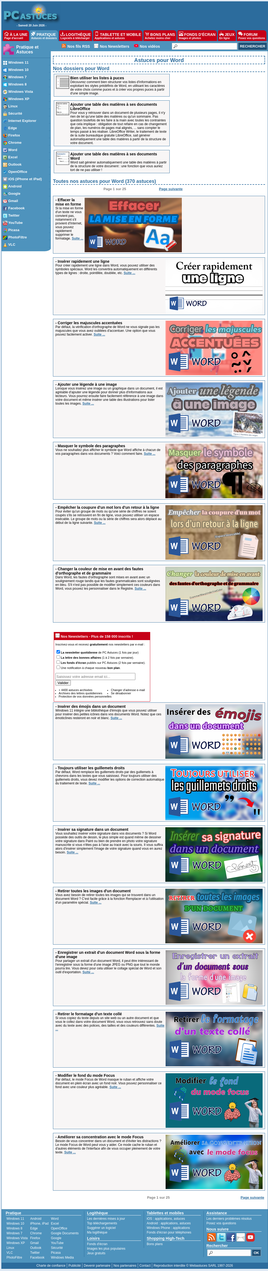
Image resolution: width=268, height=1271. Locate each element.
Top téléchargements (102, 1223)
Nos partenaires (124, 1265)
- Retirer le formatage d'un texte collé (88, 1014)
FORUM (251, 36)
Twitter (35, 1253)
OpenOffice (59, 1228)
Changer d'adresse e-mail (128, 690)
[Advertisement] (224, 155)
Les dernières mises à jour (106, 1219)
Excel (55, 1223)
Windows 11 (15, 1219)
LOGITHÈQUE (76, 36)
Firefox (35, 1238)
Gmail (34, 1243)
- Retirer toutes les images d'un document (93, 891)
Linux (10, 1248)
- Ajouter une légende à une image (86, 384)
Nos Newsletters (114, 46)
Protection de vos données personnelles (85, 696)
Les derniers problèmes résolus (229, 1219)
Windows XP (15, 1243)
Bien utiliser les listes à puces (97, 78)
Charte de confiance (50, 1265)
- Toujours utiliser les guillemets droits (90, 768)
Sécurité (57, 1248)
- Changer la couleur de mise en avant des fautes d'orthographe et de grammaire (99, 571)
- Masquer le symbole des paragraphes (90, 446)
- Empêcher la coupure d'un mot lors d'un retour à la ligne (107, 507)
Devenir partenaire (97, 1265)
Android (35, 1219)
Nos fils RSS (79, 46)
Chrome (36, 1233)
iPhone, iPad (39, 1223)
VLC (9, 1253)
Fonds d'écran (97, 1244)
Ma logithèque (97, 1232)
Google (56, 1238)
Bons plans (155, 1244)
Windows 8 (14, 1228)
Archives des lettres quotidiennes (80, 693)
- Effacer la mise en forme (68, 202)
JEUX (226, 36)
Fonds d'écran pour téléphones (169, 1232)
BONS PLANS (160, 36)
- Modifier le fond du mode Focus (85, 1075)
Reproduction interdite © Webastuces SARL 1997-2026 (193, 1265)
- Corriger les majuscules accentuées (88, 323)
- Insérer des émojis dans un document (90, 706)
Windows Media (62, 1257)
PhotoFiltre (14, 1257)
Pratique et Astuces (27, 49)
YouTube (57, 1243)
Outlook (35, 1248)
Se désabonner (121, 693)
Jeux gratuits (96, 1253)
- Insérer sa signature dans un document (91, 829)
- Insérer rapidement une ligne (82, 261)
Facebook (37, 1257)
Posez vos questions (221, 1223)
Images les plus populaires (106, 1248)
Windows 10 (15, 1223)
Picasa (56, 1253)
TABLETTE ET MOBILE (118, 36)
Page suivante (171, 189)
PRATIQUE (44, 36)
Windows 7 (14, 1233)
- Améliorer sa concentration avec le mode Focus (99, 1137)
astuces (179, 1219)
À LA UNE (15, 36)
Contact (144, 1265)
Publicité (74, 1265)
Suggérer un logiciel (101, 1228)
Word (54, 1219)
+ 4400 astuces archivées (75, 690)
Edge (34, 1228)
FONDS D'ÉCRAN (197, 36)
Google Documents (65, 1233)
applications (163, 1219)
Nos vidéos (150, 46)
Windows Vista (17, 1238)
